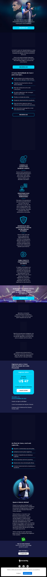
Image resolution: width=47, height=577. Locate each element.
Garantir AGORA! (23, 390)
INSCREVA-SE (23, 28)
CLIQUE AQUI (23, 553)
